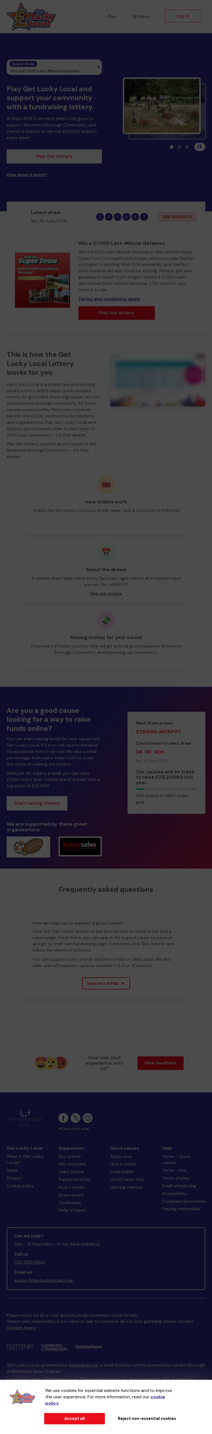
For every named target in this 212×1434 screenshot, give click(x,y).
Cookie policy (20, 1186)
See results (177, 216)
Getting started (126, 1187)
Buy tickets (70, 1156)
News (12, 1170)
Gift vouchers (72, 1164)
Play (112, 16)
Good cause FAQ (127, 1179)
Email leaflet (122, 1172)
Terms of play (175, 1178)
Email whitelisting (179, 1186)
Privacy (14, 1178)
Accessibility (174, 1193)
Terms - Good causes (176, 1160)
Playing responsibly (181, 1209)
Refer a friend (72, 1210)
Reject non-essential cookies (147, 1418)
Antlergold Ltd (83, 1365)
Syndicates (70, 1203)
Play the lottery (54, 156)
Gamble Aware (21, 1328)
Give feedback (160, 1063)
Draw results (71, 1195)
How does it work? (27, 175)
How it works (71, 1187)
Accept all (74, 1418)
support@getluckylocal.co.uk (43, 1280)
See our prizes (106, 593)
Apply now (121, 1156)
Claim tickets (71, 1172)
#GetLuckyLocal (74, 1128)
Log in (182, 16)
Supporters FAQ (75, 1179)
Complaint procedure (183, 1201)
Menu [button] (141, 16)
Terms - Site (174, 1170)
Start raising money (37, 803)
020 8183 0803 (29, 1262)
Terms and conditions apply (109, 299)
